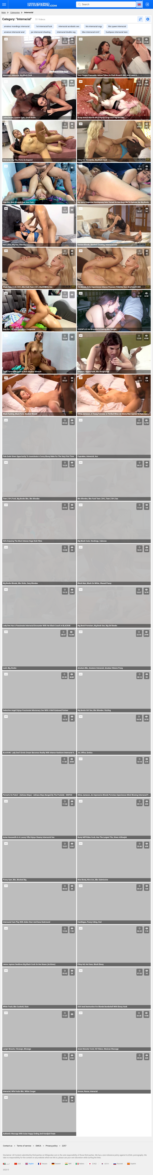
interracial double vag (66, 32)
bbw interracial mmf (90, 32)
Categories (15, 12)
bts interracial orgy (94, 26)
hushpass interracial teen (116, 32)
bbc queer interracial (117, 26)
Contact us (7, 1146)
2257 (64, 1146)
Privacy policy (52, 1146)
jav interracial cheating (40, 32)
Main (3, 12)
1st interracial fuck (44, 26)
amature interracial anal (14, 32)
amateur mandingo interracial (16, 26)
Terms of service (24, 1146)
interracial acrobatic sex (69, 26)
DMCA (38, 1146)
